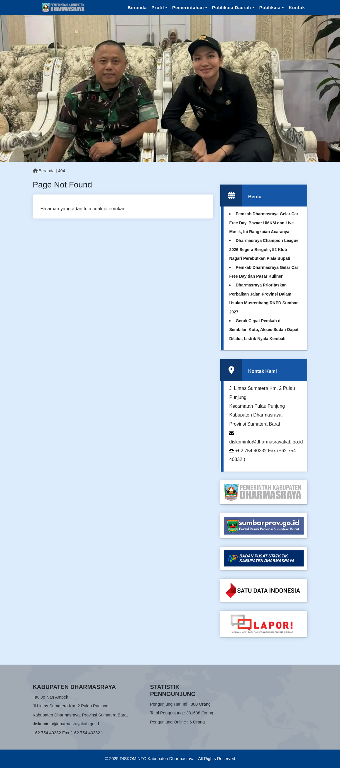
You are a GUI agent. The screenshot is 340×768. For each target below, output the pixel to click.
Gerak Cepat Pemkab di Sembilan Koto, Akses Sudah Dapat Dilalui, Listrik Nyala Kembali (263, 329)
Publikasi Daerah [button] (231, 7)
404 (61, 170)
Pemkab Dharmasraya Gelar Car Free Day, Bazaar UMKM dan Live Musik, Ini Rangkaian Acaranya (263, 222)
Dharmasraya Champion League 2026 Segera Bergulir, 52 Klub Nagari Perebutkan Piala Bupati (263, 249)
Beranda (137, 7)
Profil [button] (157, 7)
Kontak (297, 7)
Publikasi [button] (270, 7)
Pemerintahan (188, 7)
